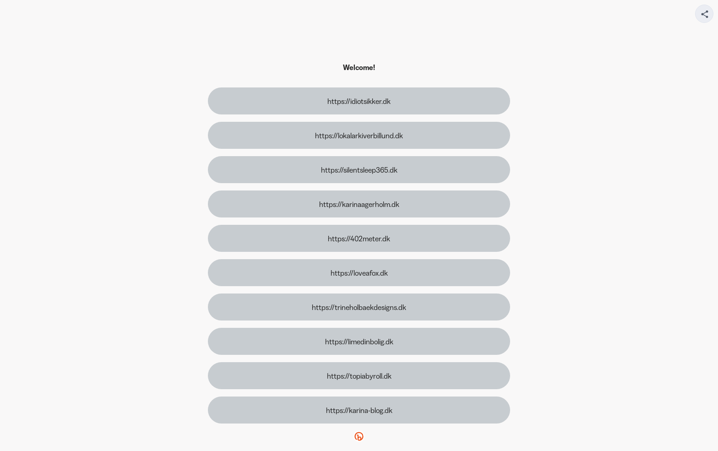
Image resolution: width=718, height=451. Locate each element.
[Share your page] (704, 14)
